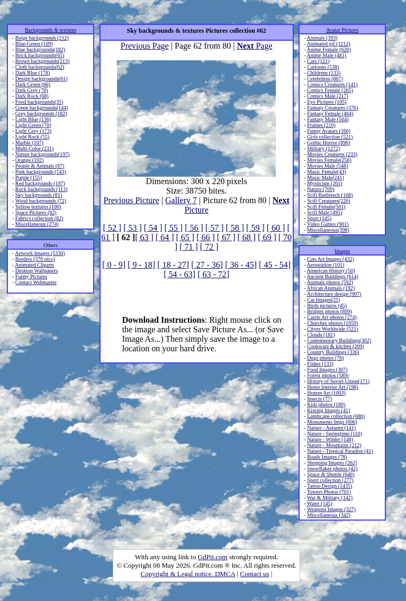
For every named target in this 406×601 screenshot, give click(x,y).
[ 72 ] (209, 246)
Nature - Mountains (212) (334, 445)
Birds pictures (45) (327, 305)
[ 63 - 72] (213, 274)
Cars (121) (318, 61)
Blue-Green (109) (34, 44)
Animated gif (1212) (328, 44)
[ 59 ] (255, 227)
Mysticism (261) (324, 183)
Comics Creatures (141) (332, 84)
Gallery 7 (181, 200)
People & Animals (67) (40, 166)
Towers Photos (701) (329, 492)
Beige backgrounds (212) (42, 38)
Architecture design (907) (334, 294)
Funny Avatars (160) (328, 131)
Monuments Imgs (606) (332, 422)
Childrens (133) (323, 73)
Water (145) (319, 503)
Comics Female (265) (330, 90)
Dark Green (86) (32, 84)
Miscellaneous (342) (328, 515)
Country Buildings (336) (333, 352)
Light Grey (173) (33, 131)
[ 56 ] (194, 227)
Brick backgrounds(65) (39, 55)
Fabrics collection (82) (39, 218)
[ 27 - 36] (207, 264)
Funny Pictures (31, 276)
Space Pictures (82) (36, 212)
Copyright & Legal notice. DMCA (188, 574)
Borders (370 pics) (35, 259)
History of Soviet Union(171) (338, 381)
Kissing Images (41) (328, 410)
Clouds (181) (321, 335)
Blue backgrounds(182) (40, 49)
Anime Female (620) (329, 49)
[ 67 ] (226, 237)
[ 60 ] (276, 227)
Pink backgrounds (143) (40, 172)
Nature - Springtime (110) (334, 433)
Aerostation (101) (326, 265)
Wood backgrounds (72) (40, 201)
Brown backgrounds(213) (42, 61)
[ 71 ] (188, 246)
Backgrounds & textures (50, 30)
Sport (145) (319, 218)
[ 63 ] (144, 237)
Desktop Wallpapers (36, 271)
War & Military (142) (330, 497)
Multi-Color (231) (34, 148)
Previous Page (145, 45)
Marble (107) (29, 142)
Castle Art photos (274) (332, 317)
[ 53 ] (132, 227)
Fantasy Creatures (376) (332, 108)
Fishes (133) (320, 364)
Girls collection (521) (330, 137)
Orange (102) (29, 160)
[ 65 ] (185, 237)
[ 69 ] (267, 237)
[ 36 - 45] (241, 264)
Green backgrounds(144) (41, 108)
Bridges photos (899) (329, 311)
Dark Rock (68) (32, 96)
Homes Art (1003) (326, 393)
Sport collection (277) (330, 480)
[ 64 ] (165, 237)
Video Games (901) (327, 224)
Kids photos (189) (326, 404)
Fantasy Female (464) (330, 113)
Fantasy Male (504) (327, 119)
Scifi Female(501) (326, 207)
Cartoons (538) (323, 67)
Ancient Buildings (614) (332, 276)
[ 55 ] (173, 227)
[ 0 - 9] (113, 264)
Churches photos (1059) (332, 323)
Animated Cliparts (34, 265)
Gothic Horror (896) (328, 142)
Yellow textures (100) (38, 207)
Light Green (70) (33, 125)
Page (254, 45)
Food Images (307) (327, 369)
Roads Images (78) (327, 457)
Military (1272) (323, 148)
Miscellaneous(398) (328, 230)
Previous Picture (131, 200)
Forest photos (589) (327, 375)
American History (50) (331, 271)
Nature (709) (320, 189)
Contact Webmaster (36, 282)
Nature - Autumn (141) (331, 428)
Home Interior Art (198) (332, 387)
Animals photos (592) (330, 282)
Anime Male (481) (326, 55)
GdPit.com (213, 557)
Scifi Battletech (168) (330, 195)
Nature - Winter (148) (330, 439)
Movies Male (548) (327, 166)
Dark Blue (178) (32, 73)
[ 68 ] (246, 237)
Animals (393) (322, 38)
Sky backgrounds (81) (38, 195)
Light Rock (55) (32, 137)
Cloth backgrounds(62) (40, 67)
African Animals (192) (331, 288)
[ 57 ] (214, 227)
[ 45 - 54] (275, 264)
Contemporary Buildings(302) (339, 340)
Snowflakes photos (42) (332, 468)
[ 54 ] (153, 227)
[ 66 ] (205, 237)
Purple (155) (28, 177)
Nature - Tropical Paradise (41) (340, 451)
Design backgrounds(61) (41, 78)
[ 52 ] (112, 227)
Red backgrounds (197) (40, 183)
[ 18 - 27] (173, 264)
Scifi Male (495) (324, 212)
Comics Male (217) (327, 96)
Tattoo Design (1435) (329, 486)
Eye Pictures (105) (326, 102)
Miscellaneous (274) (37, 224)
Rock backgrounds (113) (41, 189)
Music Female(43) (326, 172)
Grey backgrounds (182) (41, 113)
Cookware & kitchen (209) (335, 346)
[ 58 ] (234, 227)
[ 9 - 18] (141, 264)
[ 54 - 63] (179, 274)
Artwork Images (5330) (40, 253)
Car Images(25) (323, 300)
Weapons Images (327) (331, 509)
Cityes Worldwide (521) (332, 329)
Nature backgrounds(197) (42, 154)
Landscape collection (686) (336, 416)
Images (342, 251)
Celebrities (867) (324, 78)
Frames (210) (321, 125)
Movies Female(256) (329, 160)
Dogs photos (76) (325, 358)
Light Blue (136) (33, 119)
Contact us (254, 574)
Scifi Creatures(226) (328, 201)
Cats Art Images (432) (330, 259)
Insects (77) (319, 399)
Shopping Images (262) (332, 463)
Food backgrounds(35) (39, 102)
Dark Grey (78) (31, 90)
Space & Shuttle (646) (330, 474)
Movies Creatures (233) (332, 154)
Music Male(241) (325, 177)
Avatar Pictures (342, 30)
